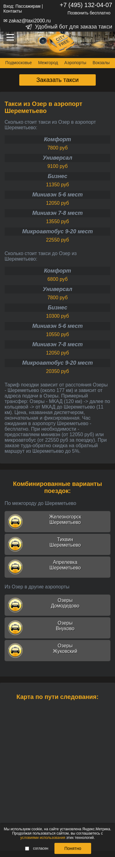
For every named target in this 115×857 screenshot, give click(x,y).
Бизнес (57, 176)
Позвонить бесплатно (89, 12)
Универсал (57, 158)
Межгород (48, 62)
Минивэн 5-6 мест (57, 195)
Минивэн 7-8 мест (57, 213)
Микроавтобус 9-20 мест (57, 231)
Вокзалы (101, 62)
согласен (36, 848)
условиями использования (42, 838)
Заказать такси (57, 79)
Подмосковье (18, 62)
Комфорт (57, 139)
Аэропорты (75, 62)
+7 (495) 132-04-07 (86, 5)
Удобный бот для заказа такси (73, 27)
